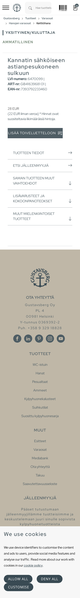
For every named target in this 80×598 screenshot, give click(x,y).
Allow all (18, 579)
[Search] (30, 8)
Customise (18, 587)
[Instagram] (50, 339)
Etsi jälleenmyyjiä (42, 165)
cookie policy (33, 565)
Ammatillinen (18, 42)
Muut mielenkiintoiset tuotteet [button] (42, 216)
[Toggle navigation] (5, 7)
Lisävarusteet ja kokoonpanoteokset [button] (42, 198)
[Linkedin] (28, 339)
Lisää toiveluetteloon (35, 133)
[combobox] (43, 8)
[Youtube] (61, 339)
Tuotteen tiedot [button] (42, 152)
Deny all (49, 579)
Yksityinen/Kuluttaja (30, 32)
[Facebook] (17, 339)
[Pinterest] (39, 339)
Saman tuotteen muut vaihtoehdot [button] (42, 181)
